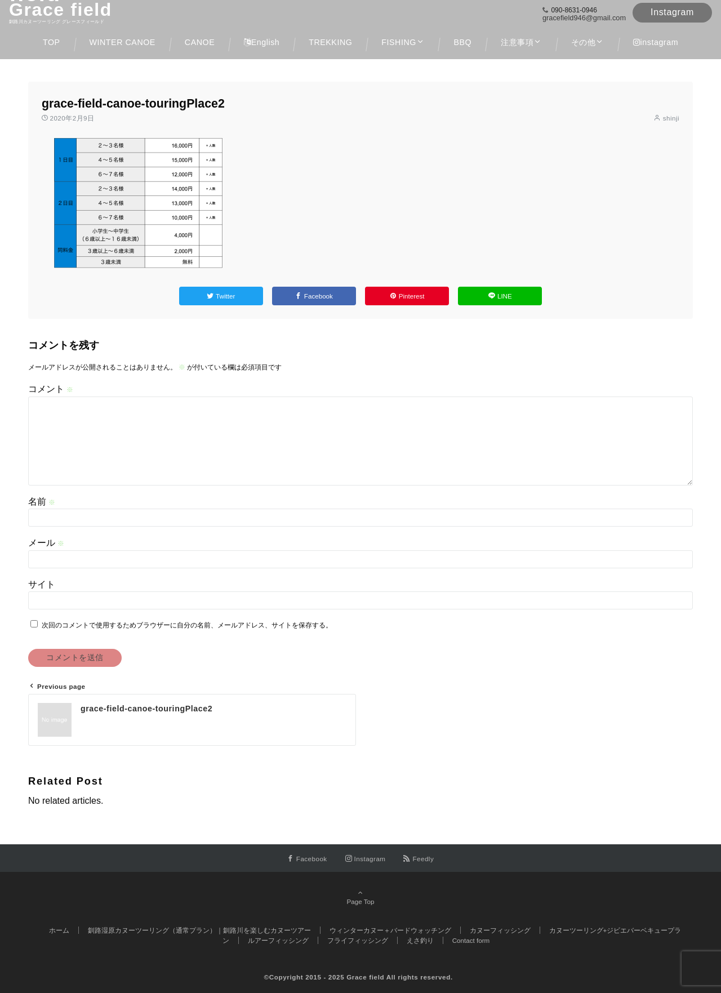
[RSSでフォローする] (418, 858)
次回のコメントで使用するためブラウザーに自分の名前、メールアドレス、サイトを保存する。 (187, 625)
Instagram (672, 12)
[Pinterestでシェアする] (407, 296)
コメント (50, 389)
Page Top (360, 897)
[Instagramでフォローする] (365, 858)
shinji (671, 118)
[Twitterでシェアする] (221, 296)
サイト (41, 584)
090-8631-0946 (574, 10)
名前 (41, 501)
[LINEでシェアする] (500, 296)
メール (46, 542)
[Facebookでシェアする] (314, 296)
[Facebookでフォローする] (307, 858)
